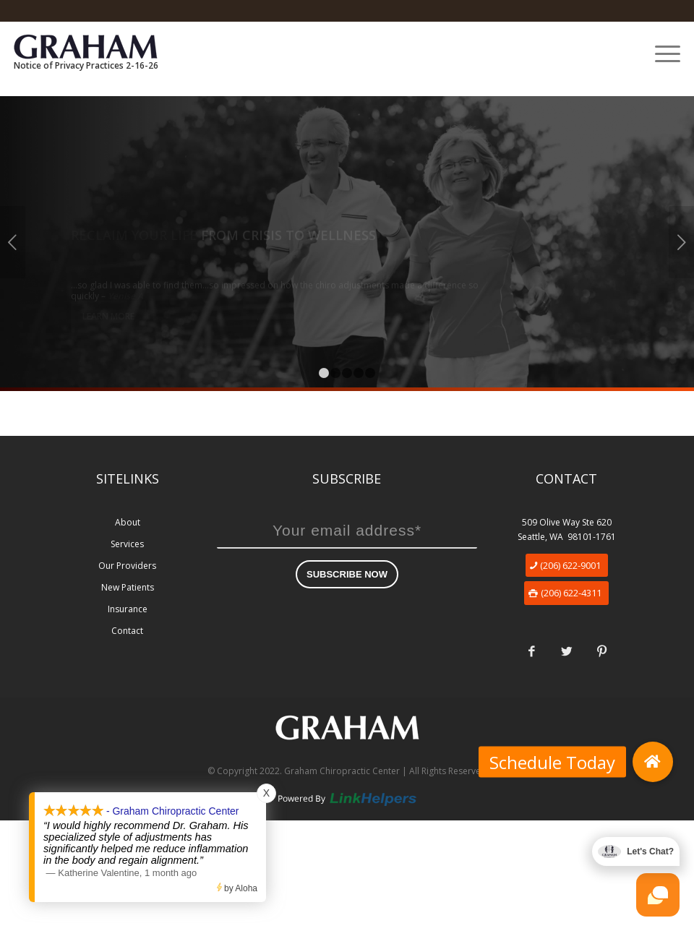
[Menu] (660, 53)
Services (127, 544)
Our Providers (127, 565)
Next (681, 242)
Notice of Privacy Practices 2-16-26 (86, 65)
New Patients (127, 587)
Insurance (127, 609)
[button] (653, 762)
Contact (127, 631)
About (127, 522)
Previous (12, 242)
